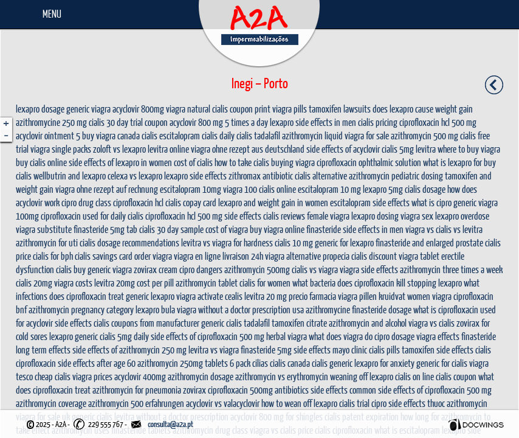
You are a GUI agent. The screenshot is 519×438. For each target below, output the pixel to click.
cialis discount (374, 256)
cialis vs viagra (315, 269)
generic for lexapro (344, 242)
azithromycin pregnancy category (81, 309)
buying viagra (293, 162)
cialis (483, 349)
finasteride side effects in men (355, 229)
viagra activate (199, 296)
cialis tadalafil (258, 135)
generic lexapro (150, 296)
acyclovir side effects (59, 322)
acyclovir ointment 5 (48, 135)
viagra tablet (419, 256)
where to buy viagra (469, 149)
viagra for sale (367, 135)
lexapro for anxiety (384, 363)
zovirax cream (155, 269)
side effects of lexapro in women (120, 162)
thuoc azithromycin (457, 403)
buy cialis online (41, 162)
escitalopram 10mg (190, 189)
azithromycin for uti (47, 242)
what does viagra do (341, 336)
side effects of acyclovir (343, 149)
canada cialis (137, 135)
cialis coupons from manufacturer (146, 322)
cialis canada (290, 363)
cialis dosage (425, 189)
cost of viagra (226, 229)
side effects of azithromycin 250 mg (129, 349)
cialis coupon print (241, 108)
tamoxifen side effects (437, 349)
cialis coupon (456, 376)
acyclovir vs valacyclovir (223, 403)
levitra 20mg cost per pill (134, 282)
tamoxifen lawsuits (340, 108)
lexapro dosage (40, 108)
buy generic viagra (103, 269)
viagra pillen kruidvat (371, 296)
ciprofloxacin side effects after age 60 (76, 363)
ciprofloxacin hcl (138, 202)
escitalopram (179, 135)
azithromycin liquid (312, 135)
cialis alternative (321, 175)
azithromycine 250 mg (51, 122)
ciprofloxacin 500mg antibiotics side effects (278, 389)
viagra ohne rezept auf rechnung (106, 189)
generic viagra (88, 108)
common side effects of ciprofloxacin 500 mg (420, 389)
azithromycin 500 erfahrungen (136, 403)
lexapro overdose (462, 215)
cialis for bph (53, 256)
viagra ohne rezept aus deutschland (247, 149)
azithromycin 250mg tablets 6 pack (193, 363)
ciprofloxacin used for (75, 215)
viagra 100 (240, 189)
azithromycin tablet (207, 282)
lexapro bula (155, 309)
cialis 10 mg (294, 242)
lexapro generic (73, 336)
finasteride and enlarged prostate (429, 242)
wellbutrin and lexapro (69, 175)
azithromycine (328, 309)
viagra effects (437, 336)
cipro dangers (200, 269)
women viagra (429, 296)
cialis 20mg (34, 282)
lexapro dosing (375, 215)
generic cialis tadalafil (235, 322)
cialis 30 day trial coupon (128, 122)
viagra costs (73, 282)
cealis (233, 296)
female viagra (328, 215)
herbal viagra (286, 336)
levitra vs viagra (213, 349)
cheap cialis (52, 376)
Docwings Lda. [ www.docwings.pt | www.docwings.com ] (476, 425)
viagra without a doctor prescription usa (240, 309)
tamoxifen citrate (299, 322)
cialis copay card (190, 202)
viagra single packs (60, 149)
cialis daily (218, 135)
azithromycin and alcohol (368, 322)
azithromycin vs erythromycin (281, 376)
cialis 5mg (398, 149)
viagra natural (188, 108)
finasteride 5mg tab (105, 229)
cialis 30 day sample (171, 229)
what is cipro (431, 202)
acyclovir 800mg (138, 108)
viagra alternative (293, 256)
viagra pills (289, 108)
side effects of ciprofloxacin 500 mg (207, 336)
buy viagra (98, 135)
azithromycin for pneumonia (136, 389)
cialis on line (414, 376)
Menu (52, 13)
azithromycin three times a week (451, 269)
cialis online (277, 189)
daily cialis (127, 215)
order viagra (153, 256)
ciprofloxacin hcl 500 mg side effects (203, 215)
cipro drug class (86, 202)
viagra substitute (44, 229)
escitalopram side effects (370, 202)
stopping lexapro (434, 282)
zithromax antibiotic (261, 175)
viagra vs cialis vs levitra (444, 229)
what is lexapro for (452, 162)
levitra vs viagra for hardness (227, 242)
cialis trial (354, 403)
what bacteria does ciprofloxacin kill (348, 282)
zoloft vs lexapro (119, 149)
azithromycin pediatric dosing (396, 175)
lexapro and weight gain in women (273, 202)
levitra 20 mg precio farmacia (290, 296)
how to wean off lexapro (299, 403)
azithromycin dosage (200, 376)
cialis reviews (284, 215)
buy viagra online (277, 229)
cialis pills (384, 349)
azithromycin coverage (51, 403)
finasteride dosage (381, 309)
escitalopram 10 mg (329, 189)
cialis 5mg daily (124, 336)
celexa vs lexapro (135, 175)
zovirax (194, 389)
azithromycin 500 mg (424, 135)
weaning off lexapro (361, 376)
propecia (336, 256)
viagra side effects (369, 269)
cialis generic (332, 363)
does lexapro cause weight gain (423, 108)
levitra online (168, 149)
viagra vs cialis (431, 322)
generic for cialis (441, 363)
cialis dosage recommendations (129, 242)
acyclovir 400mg (140, 376)
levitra (426, 149)
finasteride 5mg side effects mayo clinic (304, 349)
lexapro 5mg (383, 189)
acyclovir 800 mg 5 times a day (219, 122)
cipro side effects (398, 403)
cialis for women (264, 282)
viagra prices (92, 376)
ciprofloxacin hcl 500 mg (437, 122)
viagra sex (416, 215)
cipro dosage (394, 336)
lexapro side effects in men (313, 122)
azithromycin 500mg (257, 269)
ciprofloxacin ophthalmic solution (369, 162)
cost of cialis (193, 162)
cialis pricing (377, 122)
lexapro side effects (195, 175)
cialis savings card (103, 256)
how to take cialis (242, 162)
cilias (260, 363)
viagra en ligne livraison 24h (218, 256)
